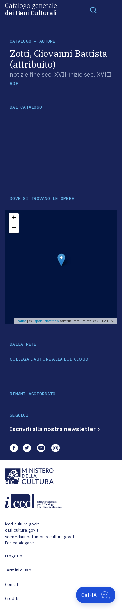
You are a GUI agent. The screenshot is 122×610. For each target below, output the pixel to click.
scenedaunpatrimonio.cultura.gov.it (39, 537)
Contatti (13, 584)
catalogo (20, 41)
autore (47, 41)
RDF (14, 83)
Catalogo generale (31, 9)
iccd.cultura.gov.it (22, 524)
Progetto (13, 556)
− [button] (14, 228)
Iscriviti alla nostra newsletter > (55, 429)
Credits (12, 598)
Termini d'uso (18, 570)
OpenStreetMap (46, 321)
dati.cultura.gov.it (21, 530)
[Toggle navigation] (93, 10)
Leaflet (21, 321)
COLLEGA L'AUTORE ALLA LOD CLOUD (49, 359)
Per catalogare (19, 543)
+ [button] (14, 218)
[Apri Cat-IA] (95, 595)
